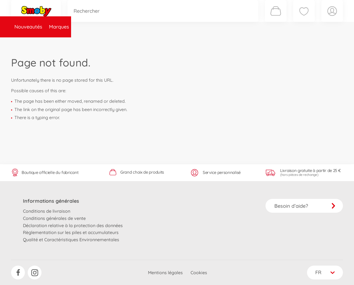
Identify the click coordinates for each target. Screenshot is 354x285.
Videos (167, 42)
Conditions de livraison (46, 211)
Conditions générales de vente (54, 218)
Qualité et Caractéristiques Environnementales (71, 239)
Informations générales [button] (51, 201)
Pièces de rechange (130, 42)
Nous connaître (252, 42)
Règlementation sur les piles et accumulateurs (71, 232)
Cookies (199, 272)
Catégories (88, 42)
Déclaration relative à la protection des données (73, 225)
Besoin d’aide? (304, 206)
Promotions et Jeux (204, 42)
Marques (59, 42)
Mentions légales (165, 272)
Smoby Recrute (310, 42)
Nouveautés (28, 42)
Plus (281, 42)
